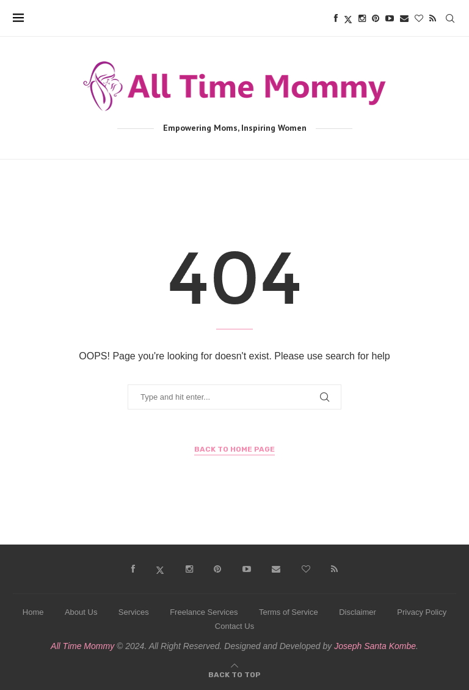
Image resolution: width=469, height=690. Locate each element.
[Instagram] (362, 18)
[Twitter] (348, 18)
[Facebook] (336, 18)
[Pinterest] (375, 18)
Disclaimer (357, 612)
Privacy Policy (421, 612)
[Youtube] (389, 18)
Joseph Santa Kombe (375, 646)
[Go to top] (234, 674)
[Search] (450, 18)
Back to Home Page (234, 449)
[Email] (404, 18)
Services (133, 612)
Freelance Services (204, 612)
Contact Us (234, 626)
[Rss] (432, 18)
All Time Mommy (82, 646)
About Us (81, 612)
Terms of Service (288, 612)
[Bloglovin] (419, 18)
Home (33, 612)
